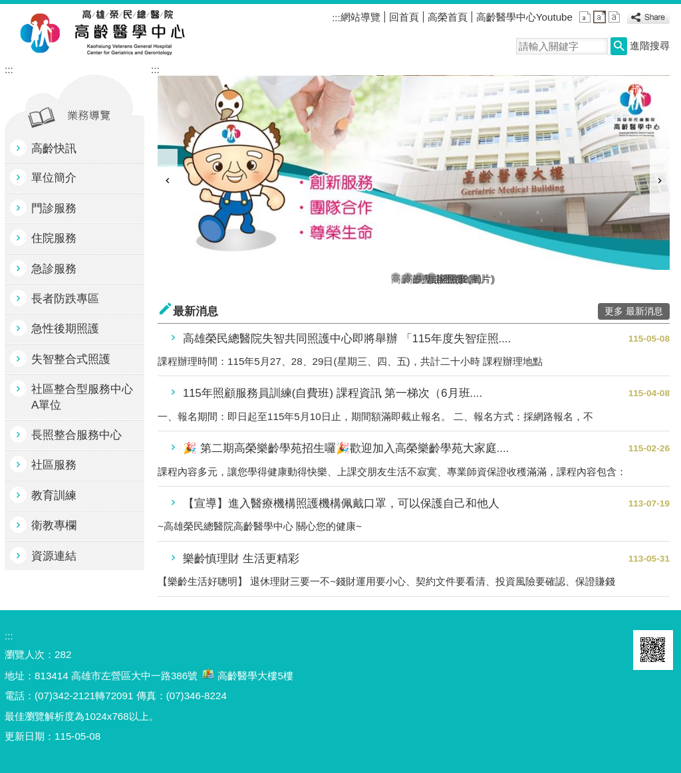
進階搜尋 (650, 45)
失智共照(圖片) (419, 277)
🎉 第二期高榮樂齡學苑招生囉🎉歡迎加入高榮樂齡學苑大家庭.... (346, 448)
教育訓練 (53, 495)
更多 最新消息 (634, 311)
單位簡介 (53, 177)
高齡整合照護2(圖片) (407, 277)
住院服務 (53, 238)
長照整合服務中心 (76, 435)
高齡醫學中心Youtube (524, 17)
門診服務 (53, 208)
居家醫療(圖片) (431, 277)
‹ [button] (168, 181)
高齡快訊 (53, 148)
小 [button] (585, 17)
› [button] (660, 181)
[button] (619, 46)
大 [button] (614, 17)
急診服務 (53, 269)
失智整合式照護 (70, 359)
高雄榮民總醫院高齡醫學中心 (127, 34)
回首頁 (404, 17)
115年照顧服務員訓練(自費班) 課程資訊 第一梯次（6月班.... (332, 393)
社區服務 (53, 465)
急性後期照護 (65, 328)
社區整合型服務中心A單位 (82, 397)
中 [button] (599, 17)
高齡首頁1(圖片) (395, 277)
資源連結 (53, 556)
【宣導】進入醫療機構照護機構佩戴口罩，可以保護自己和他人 (341, 503)
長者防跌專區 (65, 298)
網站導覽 (360, 17)
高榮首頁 (448, 17)
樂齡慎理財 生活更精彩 (241, 558)
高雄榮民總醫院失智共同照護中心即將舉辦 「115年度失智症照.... (347, 338)
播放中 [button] (647, 88)
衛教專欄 (53, 525)
